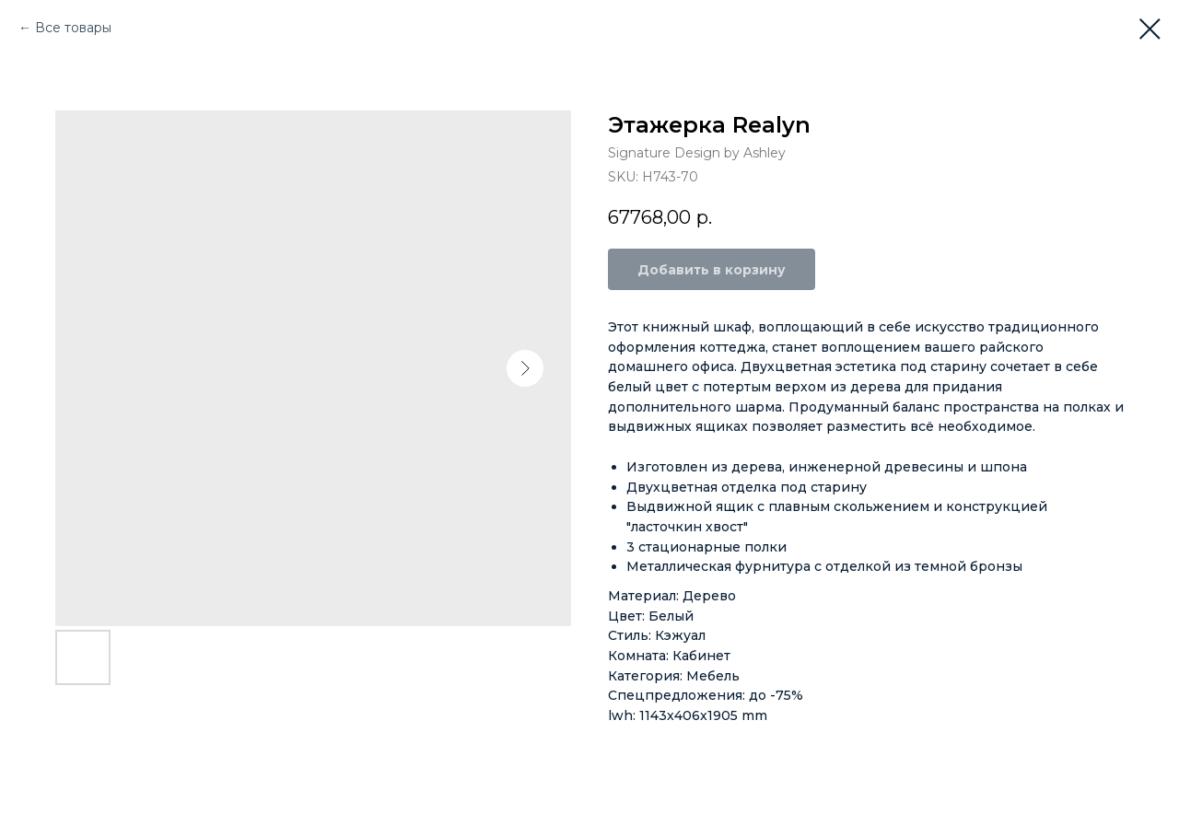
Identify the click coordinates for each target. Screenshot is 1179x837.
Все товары (73, 27)
